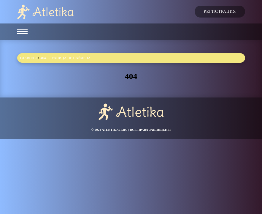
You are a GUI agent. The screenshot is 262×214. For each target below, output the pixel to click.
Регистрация (220, 11)
